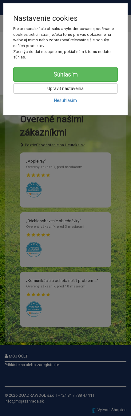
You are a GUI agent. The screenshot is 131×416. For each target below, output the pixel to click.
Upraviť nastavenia (65, 88)
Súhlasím (66, 74)
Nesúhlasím (65, 100)
